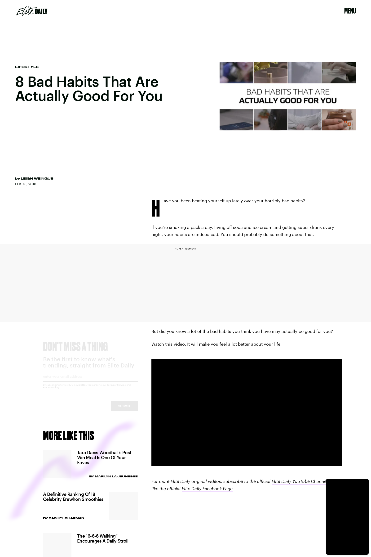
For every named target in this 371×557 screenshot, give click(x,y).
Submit (124, 410)
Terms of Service (116, 389)
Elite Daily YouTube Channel (300, 481)
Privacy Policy (51, 391)
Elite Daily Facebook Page (207, 488)
